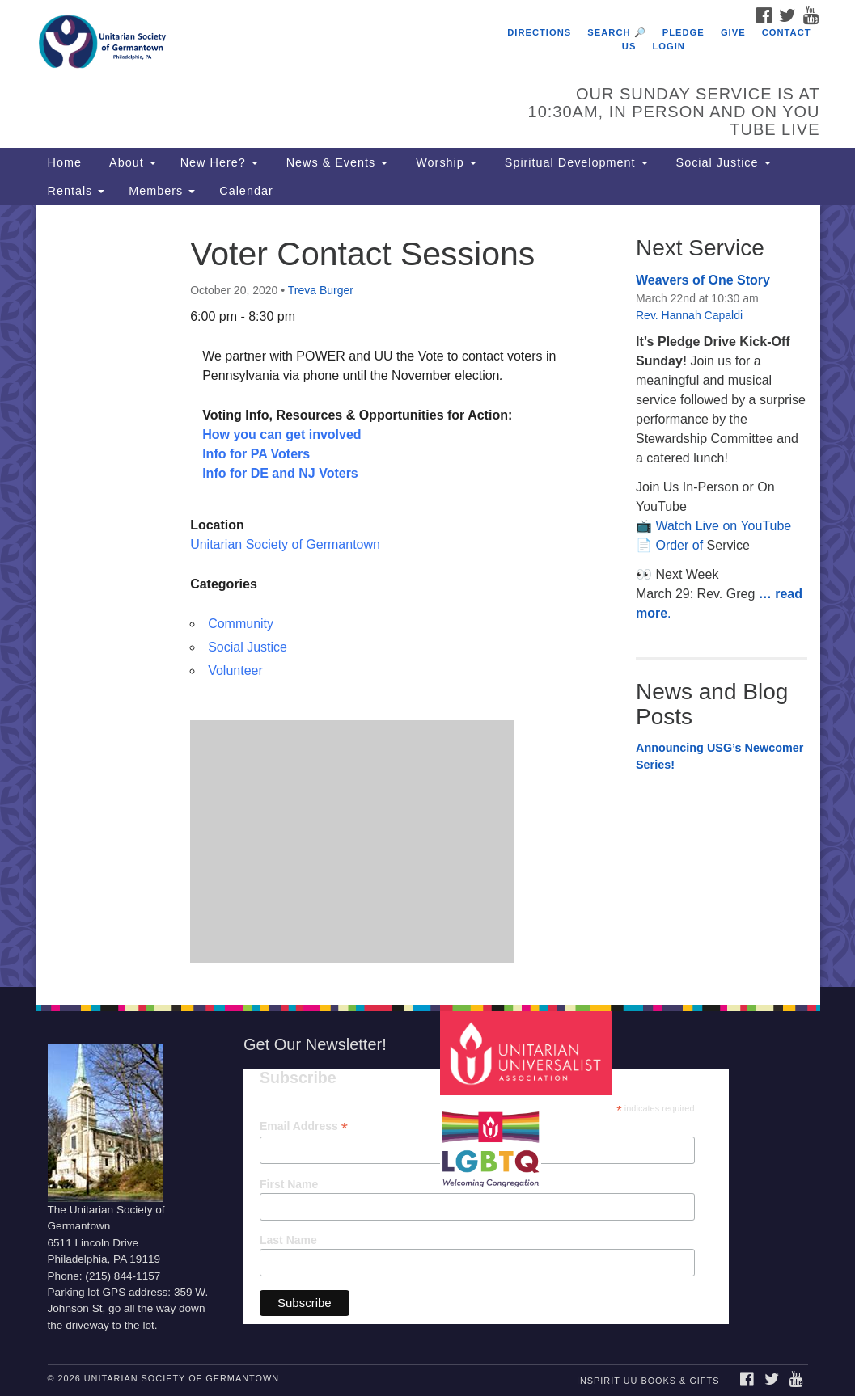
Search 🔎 (616, 32)
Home (65, 162)
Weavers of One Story (703, 280)
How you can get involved (281, 434)
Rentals (76, 190)
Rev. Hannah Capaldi (689, 315)
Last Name (288, 1240)
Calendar (246, 190)
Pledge (683, 32)
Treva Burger (320, 290)
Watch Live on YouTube (723, 526)
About (131, 162)
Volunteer (235, 670)
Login (669, 46)
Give (733, 32)
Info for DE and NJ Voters (280, 473)
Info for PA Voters (256, 454)
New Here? (219, 162)
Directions (539, 32)
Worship (444, 162)
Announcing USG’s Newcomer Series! (719, 756)
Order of (680, 545)
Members (162, 190)
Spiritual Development (574, 162)
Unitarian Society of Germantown (285, 544)
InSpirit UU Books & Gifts (648, 1380)
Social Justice (721, 162)
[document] (427, 596)
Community (240, 624)
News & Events (335, 162)
